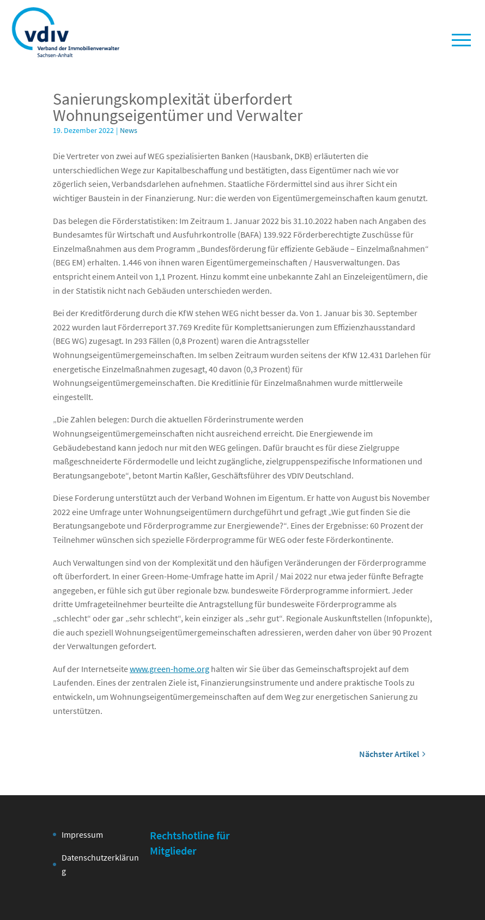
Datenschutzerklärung (100, 864)
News (128, 130)
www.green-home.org (169, 668)
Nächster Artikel (392, 753)
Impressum (82, 834)
